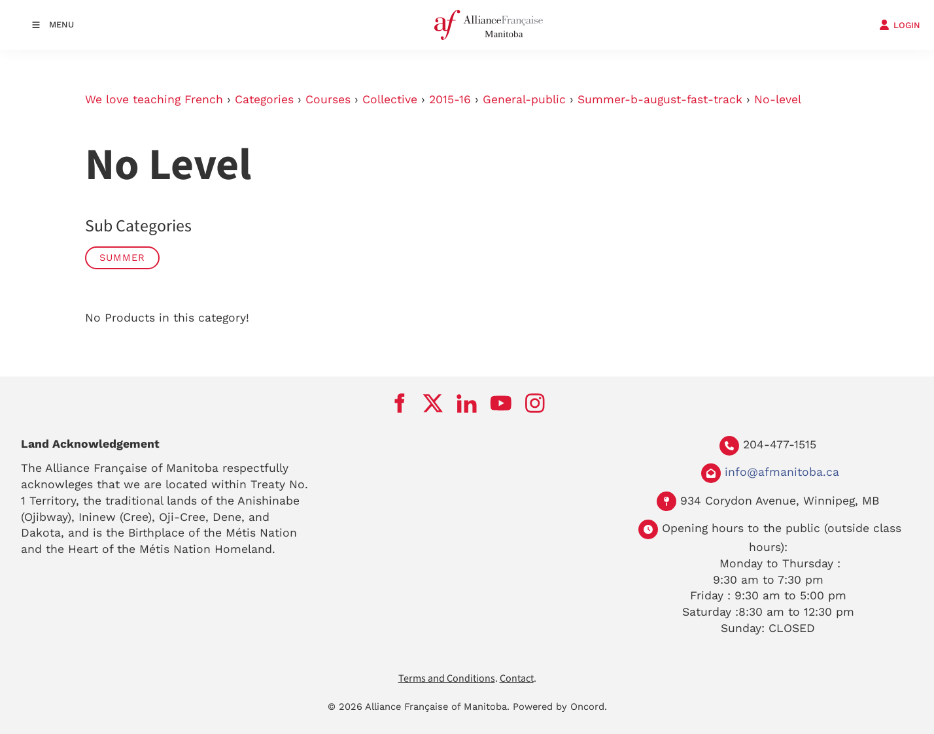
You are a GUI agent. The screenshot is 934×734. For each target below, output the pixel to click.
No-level (777, 99)
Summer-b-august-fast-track (660, 99)
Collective (389, 99)
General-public (524, 99)
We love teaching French (154, 99)
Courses (328, 99)
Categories (264, 99)
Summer (122, 257)
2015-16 (450, 99)
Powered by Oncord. (560, 706)
